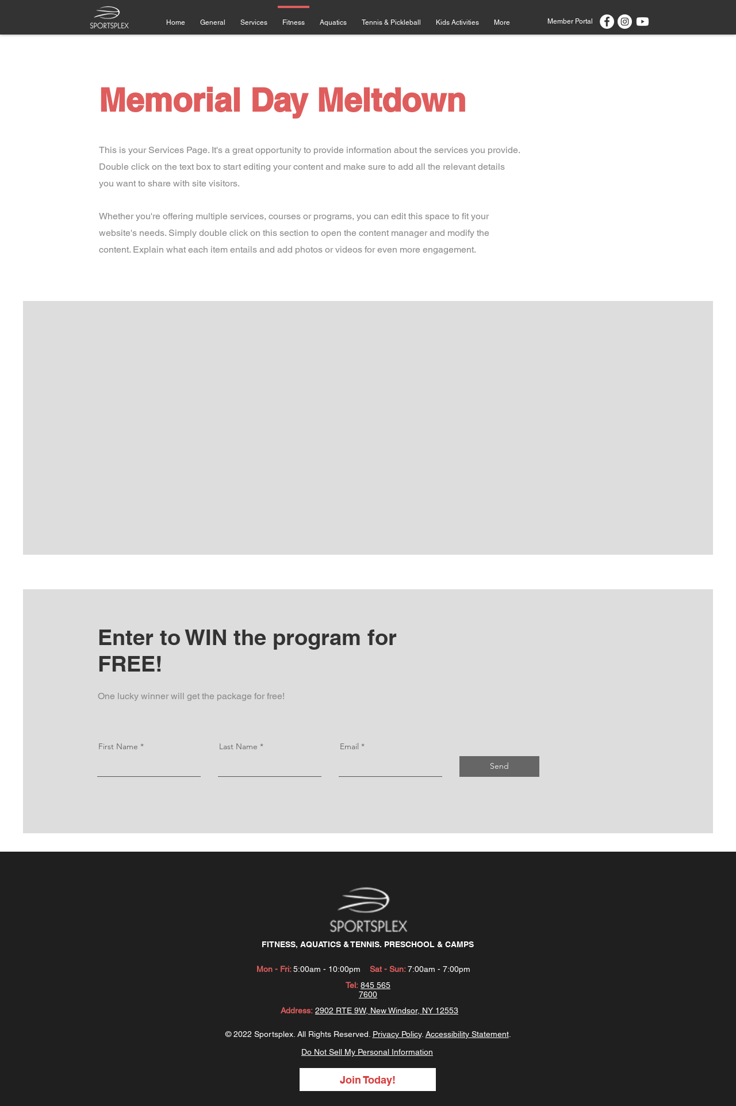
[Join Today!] (368, 1079)
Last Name (238, 746)
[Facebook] (607, 21)
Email (349, 746)
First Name (118, 746)
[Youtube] (642, 21)
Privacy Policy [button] (397, 1034)
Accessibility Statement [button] (467, 1034)
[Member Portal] (570, 21)
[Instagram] (625, 21)
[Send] (499, 766)
